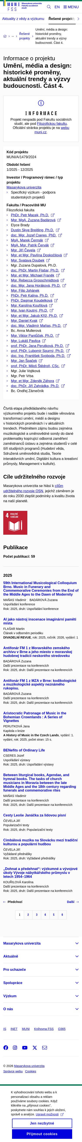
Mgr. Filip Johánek (25, 290)
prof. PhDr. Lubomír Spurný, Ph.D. (40, 351)
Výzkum (9, 996)
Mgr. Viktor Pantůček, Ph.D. (35, 335)
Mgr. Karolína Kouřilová (32, 305)
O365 (61, 1029)
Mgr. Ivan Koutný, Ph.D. (32, 310)
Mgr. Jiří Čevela (26, 250)
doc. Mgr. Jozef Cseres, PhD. (36, 235)
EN (57, 7)
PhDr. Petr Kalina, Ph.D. (32, 295)
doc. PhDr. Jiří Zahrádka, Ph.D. (38, 386)
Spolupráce (12, 983)
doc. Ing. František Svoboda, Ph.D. (41, 356)
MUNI (26, 1029)
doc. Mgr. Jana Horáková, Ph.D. (38, 285)
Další (73, 902)
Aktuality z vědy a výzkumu (23, 19)
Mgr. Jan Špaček (26, 361)
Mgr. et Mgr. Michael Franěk (35, 275)
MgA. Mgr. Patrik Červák (32, 245)
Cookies (30, 1071)
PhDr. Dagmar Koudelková (34, 300)
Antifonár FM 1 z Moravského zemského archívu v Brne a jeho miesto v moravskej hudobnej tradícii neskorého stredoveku (37, 652)
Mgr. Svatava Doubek (30, 260)
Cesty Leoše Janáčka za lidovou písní (34, 815)
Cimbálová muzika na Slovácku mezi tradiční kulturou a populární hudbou (40, 842)
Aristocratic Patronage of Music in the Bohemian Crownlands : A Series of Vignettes (34, 717)
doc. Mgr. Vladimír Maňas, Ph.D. (39, 325)
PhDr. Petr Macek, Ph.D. (32, 215)
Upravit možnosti (50, 1119)
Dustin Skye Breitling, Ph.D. (35, 230)
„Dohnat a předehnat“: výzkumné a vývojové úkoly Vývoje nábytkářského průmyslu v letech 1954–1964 (40, 872)
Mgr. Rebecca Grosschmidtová (37, 280)
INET (13, 1029)
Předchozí (12, 902)
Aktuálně (10, 956)
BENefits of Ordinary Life (24, 750)
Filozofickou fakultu (52, 123)
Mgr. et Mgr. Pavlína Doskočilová (39, 255)
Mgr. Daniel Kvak (27, 321)
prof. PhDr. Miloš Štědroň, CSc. (38, 366)
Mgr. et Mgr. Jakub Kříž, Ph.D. (37, 316)
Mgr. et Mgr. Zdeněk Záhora (35, 381)
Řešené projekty (62, 19)
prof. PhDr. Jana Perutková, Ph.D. (40, 346)
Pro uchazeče (14, 969)
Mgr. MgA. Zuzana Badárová (36, 220)
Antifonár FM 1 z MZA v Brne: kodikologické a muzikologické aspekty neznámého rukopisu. (39, 684)
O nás (8, 1009)
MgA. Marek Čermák (30, 240)
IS (4, 1029)
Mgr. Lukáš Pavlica (28, 341)
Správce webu (13, 1071)
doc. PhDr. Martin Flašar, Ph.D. (38, 270)
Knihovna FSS (44, 1029)
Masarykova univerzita (24, 187)
